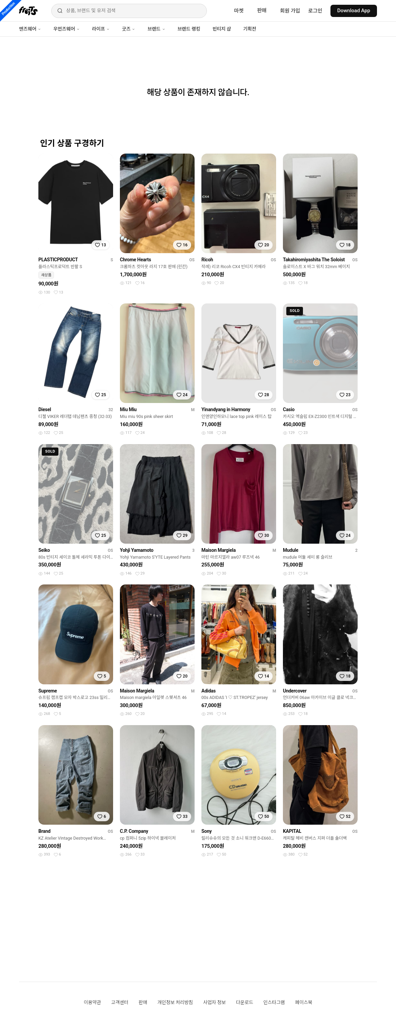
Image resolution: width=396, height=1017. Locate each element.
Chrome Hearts (135, 259)
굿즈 (128, 29)
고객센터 (119, 1002)
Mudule (290, 550)
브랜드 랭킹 (189, 29)
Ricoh (207, 259)
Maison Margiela (218, 550)
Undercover (295, 691)
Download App (353, 10)
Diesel (44, 409)
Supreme (47, 691)
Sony (206, 831)
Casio (288, 409)
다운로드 (244, 1002)
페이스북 (303, 1002)
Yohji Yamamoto (137, 550)
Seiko (44, 550)
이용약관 (92, 1002)
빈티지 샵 (222, 29)
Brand (44, 831)
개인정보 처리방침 (175, 1002)
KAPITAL (292, 831)
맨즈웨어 (30, 29)
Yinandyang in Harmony (225, 409)
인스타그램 (274, 1002)
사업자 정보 (214, 1002)
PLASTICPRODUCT (58, 259)
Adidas (208, 691)
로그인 (315, 11)
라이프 (101, 29)
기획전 (249, 29)
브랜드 (156, 29)
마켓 (239, 11)
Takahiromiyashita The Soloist (314, 259)
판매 (262, 10)
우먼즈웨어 (66, 29)
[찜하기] (100, 245)
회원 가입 (290, 11)
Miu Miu (128, 409)
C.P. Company (134, 831)
